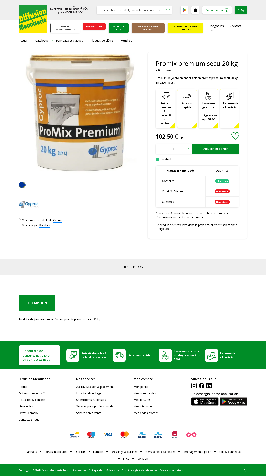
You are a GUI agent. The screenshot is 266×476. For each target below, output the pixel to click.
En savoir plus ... (166, 82)
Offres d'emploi (28, 413)
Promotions (94, 26)
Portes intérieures (55, 452)
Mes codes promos (146, 413)
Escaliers (80, 452)
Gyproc (57, 220)
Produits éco (118, 28)
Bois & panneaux (229, 452)
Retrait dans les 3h (166, 113)
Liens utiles (26, 406)
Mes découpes (143, 406)
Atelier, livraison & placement (95, 387)
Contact (235, 26)
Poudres (44, 225)
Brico (126, 458)
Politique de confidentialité (104, 470)
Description (133, 267)
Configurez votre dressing (185, 28)
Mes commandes (145, 393)
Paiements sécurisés (231, 105)
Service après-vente (88, 413)
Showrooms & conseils (91, 400)
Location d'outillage (88, 393)
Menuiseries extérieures (160, 452)
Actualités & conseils (32, 400)
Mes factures (142, 400)
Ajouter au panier (215, 149)
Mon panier (141, 387)
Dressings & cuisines (124, 452)
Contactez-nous (29, 419)
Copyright (24, 470)
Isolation (142, 458)
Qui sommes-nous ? (32, 393)
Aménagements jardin (197, 452)
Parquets (31, 452)
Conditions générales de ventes (139, 470)
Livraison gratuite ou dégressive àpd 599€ (209, 111)
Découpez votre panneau (148, 28)
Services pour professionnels (94, 406)
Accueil (23, 387)
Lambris (98, 452)
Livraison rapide (187, 105)
